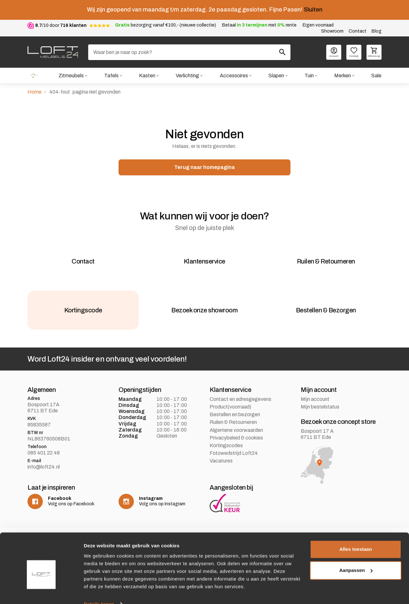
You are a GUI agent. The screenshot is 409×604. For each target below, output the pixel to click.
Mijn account (315, 410)
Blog (377, 31)
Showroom (332, 31)
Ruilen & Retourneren (233, 433)
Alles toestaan (355, 536)
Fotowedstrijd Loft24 (234, 464)
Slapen (276, 76)
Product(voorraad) (230, 418)
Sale (376, 76)
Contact (358, 31)
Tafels (111, 76)
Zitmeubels (70, 76)
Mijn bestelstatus (320, 418)
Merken (342, 76)
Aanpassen (356, 557)
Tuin (308, 76)
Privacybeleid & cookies (236, 449)
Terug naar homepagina (204, 168)
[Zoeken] (189, 52)
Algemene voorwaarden (236, 441)
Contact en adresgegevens (240, 410)
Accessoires (234, 76)
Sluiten (313, 9)
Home (34, 76)
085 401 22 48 (43, 464)
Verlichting (187, 76)
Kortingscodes (226, 456)
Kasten (147, 76)
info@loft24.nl (43, 478)
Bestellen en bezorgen (235, 425)
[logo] (52, 52)
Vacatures (221, 472)
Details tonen (99, 591)
